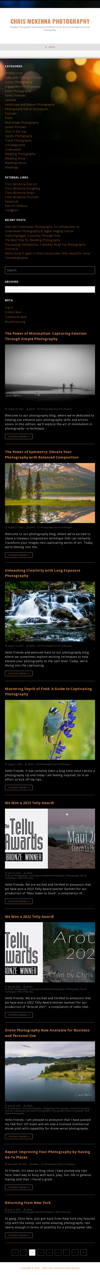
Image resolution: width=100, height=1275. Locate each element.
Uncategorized (15, 146)
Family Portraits (15, 96)
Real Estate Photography (22, 123)
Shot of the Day (15, 132)
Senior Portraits (15, 128)
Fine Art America (16, 207)
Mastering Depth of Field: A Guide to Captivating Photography (41, 692)
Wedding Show (15, 159)
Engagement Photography (23, 87)
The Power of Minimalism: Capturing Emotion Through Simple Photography (43, 336)
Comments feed (16, 318)
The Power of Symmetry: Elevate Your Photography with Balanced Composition (46, 455)
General (10, 101)
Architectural (14, 74)
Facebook (11, 202)
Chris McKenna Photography (50, 25)
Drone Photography (18, 83)
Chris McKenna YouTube (22, 198)
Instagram (12, 211)
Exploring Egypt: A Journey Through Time (33, 236)
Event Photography (18, 92)
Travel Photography (18, 141)
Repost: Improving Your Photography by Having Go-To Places (45, 1155)
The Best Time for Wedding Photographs (33, 241)
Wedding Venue (16, 164)
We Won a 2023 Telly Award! (33, 803)
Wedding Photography (20, 155)
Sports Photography (19, 137)
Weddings (11, 168)
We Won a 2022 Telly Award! (33, 917)
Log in (9, 308)
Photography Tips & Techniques (27, 110)
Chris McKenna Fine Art (21, 185)
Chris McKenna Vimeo (20, 194)
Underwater (13, 150)
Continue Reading (19, 437)
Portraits (11, 114)
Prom (9, 119)
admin (32, 410)
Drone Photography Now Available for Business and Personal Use (43, 1033)
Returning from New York (31, 1203)
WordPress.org (15, 323)
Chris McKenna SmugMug (22, 189)
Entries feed (13, 313)
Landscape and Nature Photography (30, 105)
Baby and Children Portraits (24, 78)
